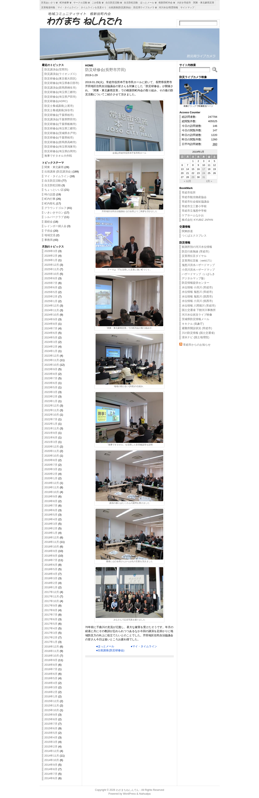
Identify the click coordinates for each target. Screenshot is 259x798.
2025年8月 (51, 278)
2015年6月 (51, 728)
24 (203, 173)
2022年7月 (51, 419)
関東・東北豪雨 (54, 167)
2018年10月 (51, 546)
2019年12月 (51, 483)
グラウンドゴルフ (55, 207)
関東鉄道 (187, 231)
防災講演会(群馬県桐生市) (60, 87)
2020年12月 (51, 446)
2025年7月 (51, 283)
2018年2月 (51, 582)
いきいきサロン (54, 212)
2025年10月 (51, 273)
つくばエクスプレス (194, 235)
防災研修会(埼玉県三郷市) (60, 92)
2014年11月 (51, 755)
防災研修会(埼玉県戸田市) (60, 96)
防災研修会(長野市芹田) (105, 70)
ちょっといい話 (54, 189)
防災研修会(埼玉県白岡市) (60, 151)
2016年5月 (51, 678)
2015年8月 (51, 719)
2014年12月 (51, 751)
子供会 (48, 230)
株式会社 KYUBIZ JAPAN (197, 219)
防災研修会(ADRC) (56, 101)
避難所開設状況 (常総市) (197, 328)
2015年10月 (51, 710)
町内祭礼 (49, 203)
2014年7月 (51, 773)
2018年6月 (51, 564)
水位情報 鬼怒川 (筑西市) (197, 296)
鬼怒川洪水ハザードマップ (198, 265)
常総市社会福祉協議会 (195, 201)
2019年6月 (51, 510)
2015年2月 (51, 746)
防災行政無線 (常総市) (195, 251)
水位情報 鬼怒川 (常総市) (197, 291)
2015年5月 (51, 732)
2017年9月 (51, 605)
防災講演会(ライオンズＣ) (60, 73)
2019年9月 (51, 496)
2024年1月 (51, 351)
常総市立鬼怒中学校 (194, 210)
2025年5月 (51, 292)
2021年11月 (51, 428)
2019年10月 (51, 492)
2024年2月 (51, 346)
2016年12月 (51, 646)
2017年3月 (51, 632)
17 (203, 169)
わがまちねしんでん (127, 789)
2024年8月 (51, 323)
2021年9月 (51, 432)
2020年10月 (51, 455)
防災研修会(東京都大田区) (60, 78)
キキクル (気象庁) (193, 323)
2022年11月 (51, 410)
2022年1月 (51, 423)
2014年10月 (51, 760)
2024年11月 (51, 310)
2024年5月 (51, 337)
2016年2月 (51, 692)
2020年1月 (51, 478)
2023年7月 (51, 378)
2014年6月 (51, 778)
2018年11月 (51, 541)
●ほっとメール (105, 646)
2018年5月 (51, 569)
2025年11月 (51, 269)
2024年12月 (51, 305)
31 (203, 177)
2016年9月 (51, 660)
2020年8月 (51, 460)
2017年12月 (51, 592)
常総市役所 (189, 192)
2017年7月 (51, 614)
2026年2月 (51, 255)
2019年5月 (51, 514)
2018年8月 (51, 555)
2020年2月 (51, 473)
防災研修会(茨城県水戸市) (60, 133)
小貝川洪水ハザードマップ (198, 269)
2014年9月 (51, 764)
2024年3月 (51, 342)
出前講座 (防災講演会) (58, 171)
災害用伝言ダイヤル (194, 255)
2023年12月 (51, 355)
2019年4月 (51, 519)
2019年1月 (51, 532)
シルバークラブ (54, 217)
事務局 (48, 239)
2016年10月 (51, 655)
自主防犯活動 (52, 185)
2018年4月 (51, 573)
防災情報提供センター (195, 282)
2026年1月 (51, 260)
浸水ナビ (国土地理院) (195, 337)
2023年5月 (51, 387)
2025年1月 (51, 301)
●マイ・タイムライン (144, 646)
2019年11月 (51, 487)
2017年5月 (51, 623)
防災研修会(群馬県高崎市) (60, 142)
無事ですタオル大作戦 (58, 155)
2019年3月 (51, 523)
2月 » (209, 181)
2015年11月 (51, 705)
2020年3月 (51, 469)
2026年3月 (51, 251)
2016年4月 (51, 682)
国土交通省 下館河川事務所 (199, 310)
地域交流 (49, 235)
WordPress (129, 793)
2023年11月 (51, 360)
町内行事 (49, 198)
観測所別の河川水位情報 (197, 246)
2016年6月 (51, 673)
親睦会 (48, 221)
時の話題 (49, 194)
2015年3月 (51, 741)
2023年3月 (51, 392)
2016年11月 (51, 651)
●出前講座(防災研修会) (110, 650)
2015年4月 (51, 737)
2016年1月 (51, 696)
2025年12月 (51, 264)
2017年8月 (51, 610)
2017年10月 (51, 601)
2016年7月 (51, 669)
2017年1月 (51, 641)
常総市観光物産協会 (194, 197)
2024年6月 (51, 332)
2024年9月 (51, 319)
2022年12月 (51, 405)
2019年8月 (51, 501)
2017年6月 (51, 619)
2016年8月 (51, 664)
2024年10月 (51, 314)
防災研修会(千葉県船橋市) (60, 124)
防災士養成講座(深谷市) (59, 110)
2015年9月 (51, 714)
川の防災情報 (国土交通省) (198, 332)
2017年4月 (51, 628)
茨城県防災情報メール (195, 319)
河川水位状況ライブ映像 (197, 314)
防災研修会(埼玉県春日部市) (61, 83)
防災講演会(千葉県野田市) (60, 119)
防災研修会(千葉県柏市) (59, 114)
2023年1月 (51, 401)
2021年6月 (51, 437)
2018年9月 (51, 551)
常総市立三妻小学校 (194, 206)
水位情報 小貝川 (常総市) (197, 287)
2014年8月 (51, 769)
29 (193, 177)
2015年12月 (51, 701)
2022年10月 (51, 414)
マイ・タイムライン (56, 176)
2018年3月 (51, 578)
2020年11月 (51, 451)
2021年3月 (51, 441)
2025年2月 (51, 296)
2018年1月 (51, 587)
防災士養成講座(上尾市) (59, 105)
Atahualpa (145, 793)
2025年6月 (51, 287)
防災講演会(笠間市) (56, 69)
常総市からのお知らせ (197, 344)
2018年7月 (51, 560)
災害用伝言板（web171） (198, 260)
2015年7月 (51, 723)
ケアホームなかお (193, 215)
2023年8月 (51, 373)
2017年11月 (51, 596)
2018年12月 (51, 537)
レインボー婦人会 (55, 226)
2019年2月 (51, 528)
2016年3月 (51, 687)
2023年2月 (51, 396)
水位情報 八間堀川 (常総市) (198, 305)
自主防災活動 (52, 180)
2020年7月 (51, 464)
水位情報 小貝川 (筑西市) (197, 301)
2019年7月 (51, 505)
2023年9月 (51, 369)
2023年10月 (51, 364)
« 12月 (187, 181)
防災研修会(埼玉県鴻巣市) (60, 146)
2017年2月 (51, 637)
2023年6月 (51, 383)
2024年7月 (51, 328)
